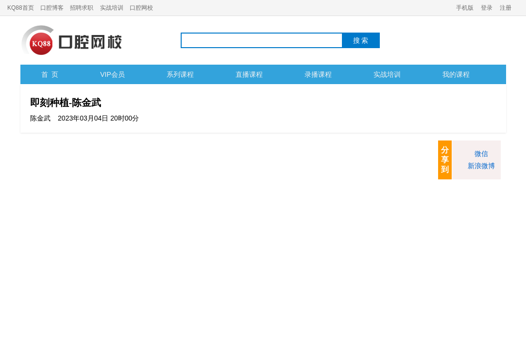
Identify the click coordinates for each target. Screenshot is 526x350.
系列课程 (180, 74)
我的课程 (456, 74)
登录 (486, 7)
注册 (505, 7)
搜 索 (361, 40)
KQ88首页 (20, 7)
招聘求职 (81, 7)
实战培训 (111, 7)
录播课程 (318, 74)
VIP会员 (112, 74)
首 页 (50, 74)
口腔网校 (141, 7)
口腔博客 (52, 7)
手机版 (465, 7)
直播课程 (249, 74)
